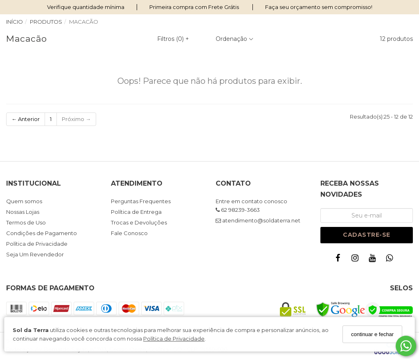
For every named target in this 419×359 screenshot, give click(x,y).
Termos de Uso (26, 222)
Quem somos (24, 201)
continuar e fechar (372, 334)
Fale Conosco (129, 233)
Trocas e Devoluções (139, 222)
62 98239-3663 (238, 209)
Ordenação (235, 39)
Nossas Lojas (22, 212)
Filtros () (173, 39)
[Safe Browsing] (340, 315)
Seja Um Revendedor (35, 254)
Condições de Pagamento (41, 233)
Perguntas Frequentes (141, 201)
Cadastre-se (366, 234)
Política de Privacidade (174, 338)
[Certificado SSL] (293, 315)
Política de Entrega (136, 212)
